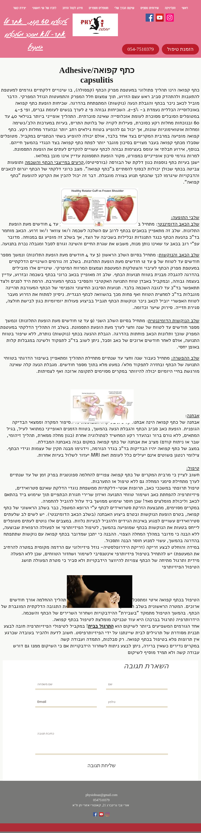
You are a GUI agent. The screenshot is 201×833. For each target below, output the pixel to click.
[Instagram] (170, 18)
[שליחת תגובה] (101, 765)
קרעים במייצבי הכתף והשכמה (54, 162)
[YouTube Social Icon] (101, 814)
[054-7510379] (140, 49)
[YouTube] (160, 18)
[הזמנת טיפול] (180, 49)
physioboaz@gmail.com (102, 795)
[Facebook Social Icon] (95, 814)
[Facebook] (150, 18)
